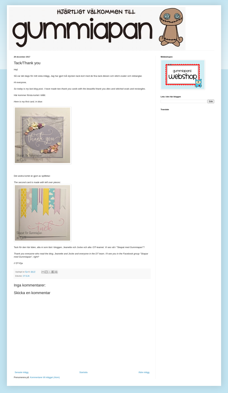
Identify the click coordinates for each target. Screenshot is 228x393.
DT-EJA (26, 276)
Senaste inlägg (21, 372)
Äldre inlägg (144, 372)
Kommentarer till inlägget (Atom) (45, 377)
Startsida (83, 372)
